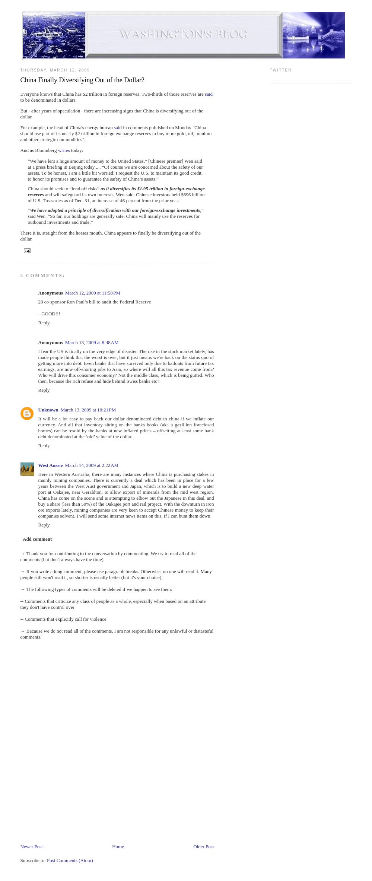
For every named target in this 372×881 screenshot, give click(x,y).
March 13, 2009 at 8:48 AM (92, 342)
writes (64, 150)
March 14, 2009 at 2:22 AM (92, 465)
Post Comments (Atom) (70, 860)
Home (118, 846)
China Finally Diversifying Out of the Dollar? (82, 80)
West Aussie (50, 465)
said (209, 94)
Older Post (203, 846)
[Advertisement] (156, 820)
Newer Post (31, 846)
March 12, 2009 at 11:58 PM (92, 293)
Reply (44, 322)
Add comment (37, 539)
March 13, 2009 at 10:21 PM (88, 410)
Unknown (48, 410)
